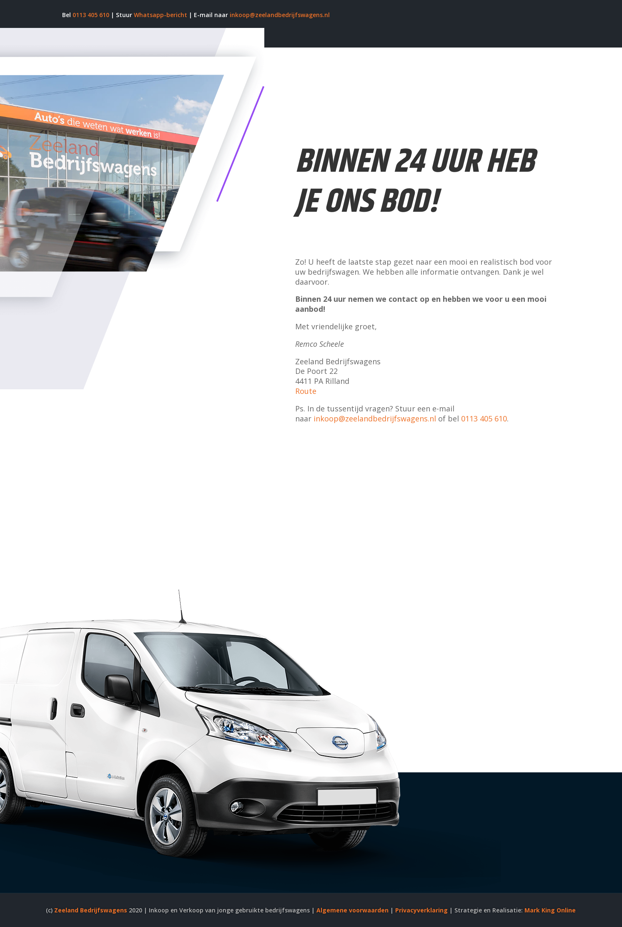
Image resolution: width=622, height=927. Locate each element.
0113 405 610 (91, 15)
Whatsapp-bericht (160, 15)
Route (305, 391)
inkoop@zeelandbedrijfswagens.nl (280, 15)
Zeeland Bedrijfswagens (90, 910)
